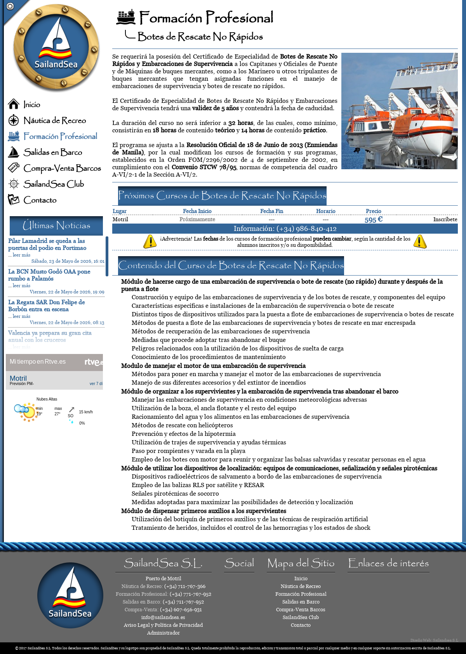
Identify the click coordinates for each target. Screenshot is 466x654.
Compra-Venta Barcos (62, 169)
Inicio (31, 105)
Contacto (39, 200)
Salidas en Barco (52, 153)
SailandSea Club (53, 185)
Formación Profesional (60, 137)
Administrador (163, 633)
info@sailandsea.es (163, 617)
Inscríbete (445, 219)
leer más (21, 255)
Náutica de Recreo (54, 121)
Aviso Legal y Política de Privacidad (163, 625)
